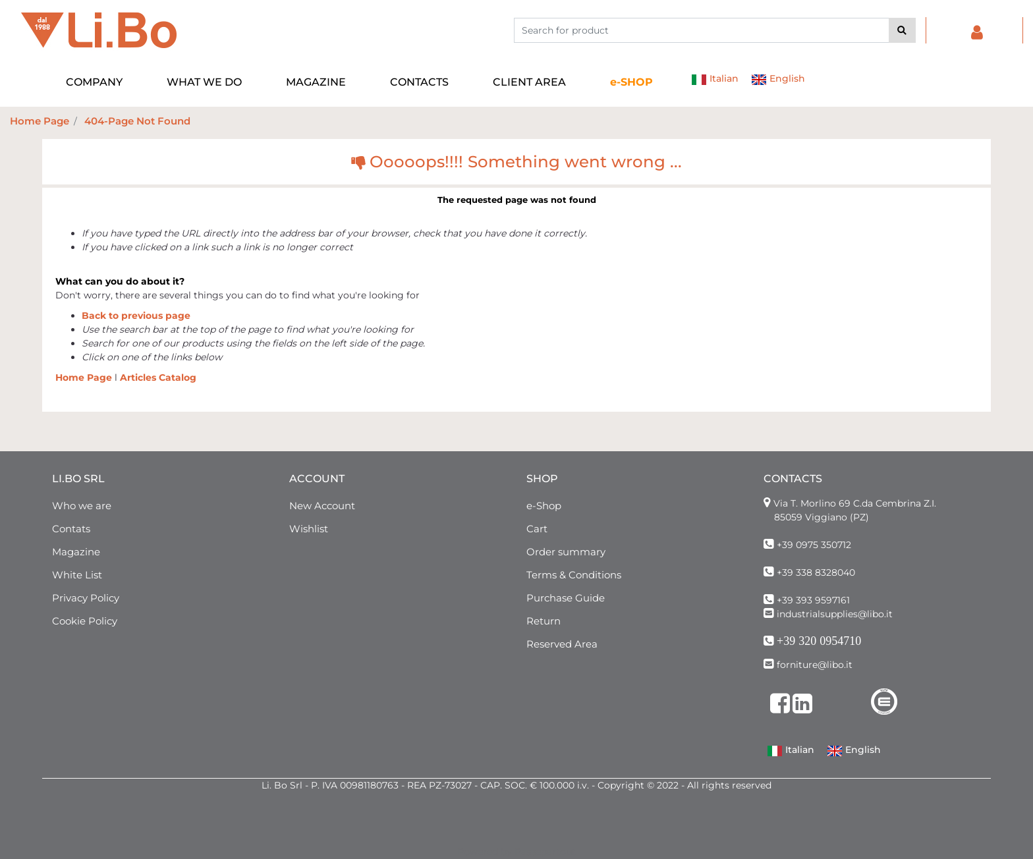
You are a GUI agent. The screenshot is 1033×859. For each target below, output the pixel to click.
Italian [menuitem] (715, 80)
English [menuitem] (778, 80)
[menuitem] (632, 82)
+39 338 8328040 (816, 572)
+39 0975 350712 (814, 545)
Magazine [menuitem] (76, 551)
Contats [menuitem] (71, 528)
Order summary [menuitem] (565, 551)
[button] (902, 30)
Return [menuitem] (543, 621)
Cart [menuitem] (536, 528)
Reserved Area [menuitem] (562, 644)
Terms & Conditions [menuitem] (573, 574)
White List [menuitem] (77, 574)
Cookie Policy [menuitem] (84, 621)
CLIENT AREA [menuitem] (529, 82)
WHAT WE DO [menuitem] (204, 82)
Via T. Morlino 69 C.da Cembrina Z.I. (854, 503)
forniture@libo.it (814, 665)
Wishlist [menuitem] (308, 528)
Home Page (39, 121)
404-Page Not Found (137, 121)
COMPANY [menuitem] (94, 82)
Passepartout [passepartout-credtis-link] (545, 852)
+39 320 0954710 (819, 641)
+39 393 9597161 (813, 600)
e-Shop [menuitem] (543, 505)
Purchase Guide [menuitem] (565, 598)
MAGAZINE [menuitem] (316, 82)
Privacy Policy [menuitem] (85, 598)
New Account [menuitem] (322, 505)
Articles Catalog (158, 377)
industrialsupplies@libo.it (835, 614)
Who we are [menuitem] (81, 505)
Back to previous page (136, 315)
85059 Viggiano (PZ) (821, 517)
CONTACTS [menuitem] (419, 82)
